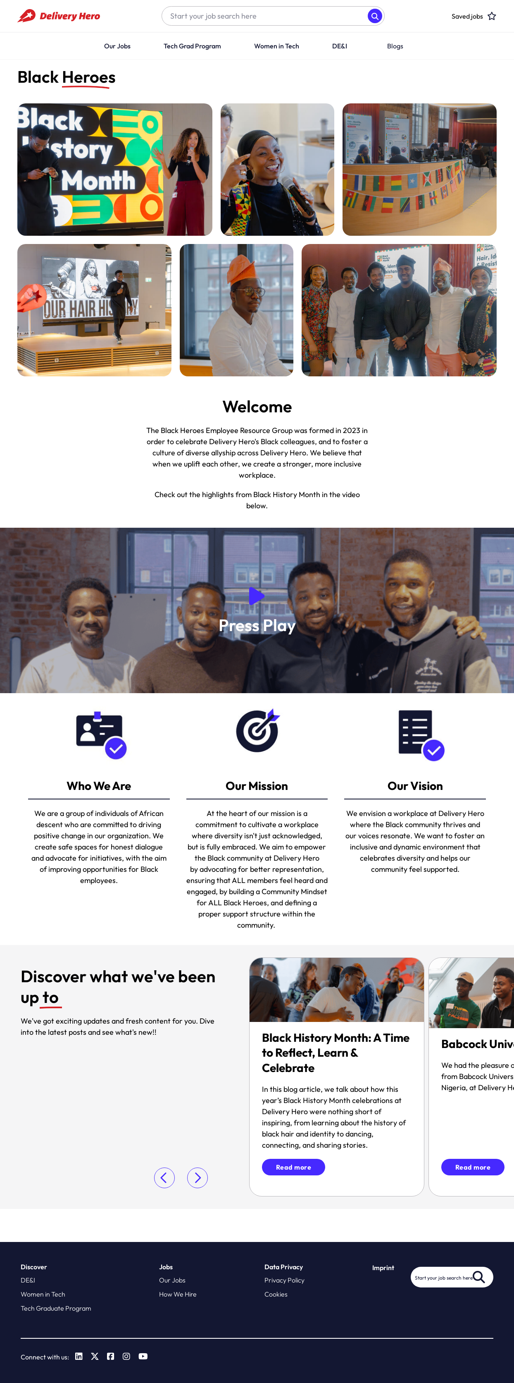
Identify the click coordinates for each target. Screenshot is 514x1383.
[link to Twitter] (95, 1356)
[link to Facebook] (111, 1356)
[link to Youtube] (143, 1356)
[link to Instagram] (126, 1356)
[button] (350, 46)
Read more (473, 1167)
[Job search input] (265, 16)
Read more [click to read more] (294, 1167)
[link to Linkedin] (79, 1356)
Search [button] (375, 16)
